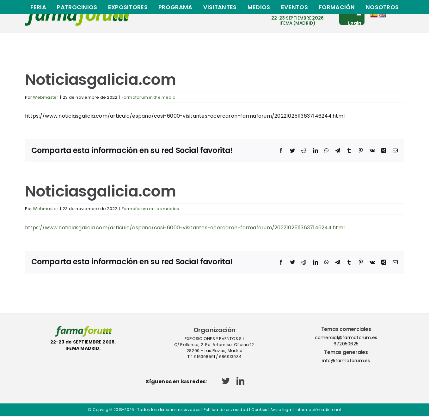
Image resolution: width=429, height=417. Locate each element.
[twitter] (226, 381)
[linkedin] (240, 381)
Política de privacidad (226, 409)
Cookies (259, 409)
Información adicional (318, 409)
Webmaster (45, 97)
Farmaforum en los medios (150, 209)
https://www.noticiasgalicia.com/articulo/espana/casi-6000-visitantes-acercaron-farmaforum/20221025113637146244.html (185, 227)
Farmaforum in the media (149, 97)
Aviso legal (281, 409)
